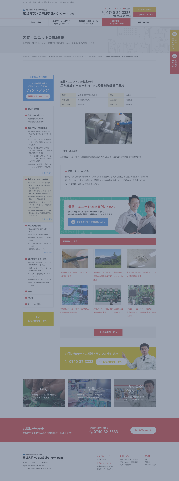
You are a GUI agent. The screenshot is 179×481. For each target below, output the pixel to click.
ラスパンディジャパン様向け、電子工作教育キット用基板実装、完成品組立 (39, 187)
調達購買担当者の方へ (36, 121)
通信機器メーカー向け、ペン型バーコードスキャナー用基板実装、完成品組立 (39, 207)
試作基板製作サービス (36, 251)
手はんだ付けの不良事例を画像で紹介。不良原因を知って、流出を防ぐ (39, 144)
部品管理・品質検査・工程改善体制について (39, 241)
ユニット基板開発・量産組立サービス (39, 247)
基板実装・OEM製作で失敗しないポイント (61, 25)
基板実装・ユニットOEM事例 (116, 25)
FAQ (118, 9)
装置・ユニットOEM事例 (36, 182)
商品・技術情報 (143, 25)
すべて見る (47, 175)
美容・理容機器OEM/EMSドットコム (39, 286)
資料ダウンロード (145, 15)
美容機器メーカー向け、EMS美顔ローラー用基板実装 (40, 200)
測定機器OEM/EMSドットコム (39, 282)
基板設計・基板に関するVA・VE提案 (88, 25)
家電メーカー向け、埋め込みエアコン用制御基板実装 (141, 276)
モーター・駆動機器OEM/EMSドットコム (39, 277)
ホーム (108, 9)
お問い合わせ (144, 10)
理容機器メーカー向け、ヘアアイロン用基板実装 (75, 276)
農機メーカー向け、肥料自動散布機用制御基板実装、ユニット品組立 (108, 313)
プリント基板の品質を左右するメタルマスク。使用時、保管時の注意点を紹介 (39, 161)
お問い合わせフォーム (38, 321)
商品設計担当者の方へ (36, 124)
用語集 (127, 9)
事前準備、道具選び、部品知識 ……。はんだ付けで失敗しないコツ (39, 169)
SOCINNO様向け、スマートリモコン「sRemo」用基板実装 (39, 194)
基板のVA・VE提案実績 (36, 130)
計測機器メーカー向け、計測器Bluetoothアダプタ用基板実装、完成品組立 (40, 215)
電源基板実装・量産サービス (39, 237)
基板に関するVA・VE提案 (129, 462)
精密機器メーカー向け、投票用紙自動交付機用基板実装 (75, 313)
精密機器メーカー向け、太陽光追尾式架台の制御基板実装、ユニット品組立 (108, 278)
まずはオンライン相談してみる (88, 224)
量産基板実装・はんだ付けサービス (39, 232)
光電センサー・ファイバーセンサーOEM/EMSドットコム (39, 272)
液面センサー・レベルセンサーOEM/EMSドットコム (39, 266)
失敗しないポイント (34, 118)
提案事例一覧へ (108, 334)
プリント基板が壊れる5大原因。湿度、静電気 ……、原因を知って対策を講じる (40, 152)
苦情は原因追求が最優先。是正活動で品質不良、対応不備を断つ (39, 136)
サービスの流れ (33, 307)
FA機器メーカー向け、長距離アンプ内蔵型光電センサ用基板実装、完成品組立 (141, 315)
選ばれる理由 (35, 25)
